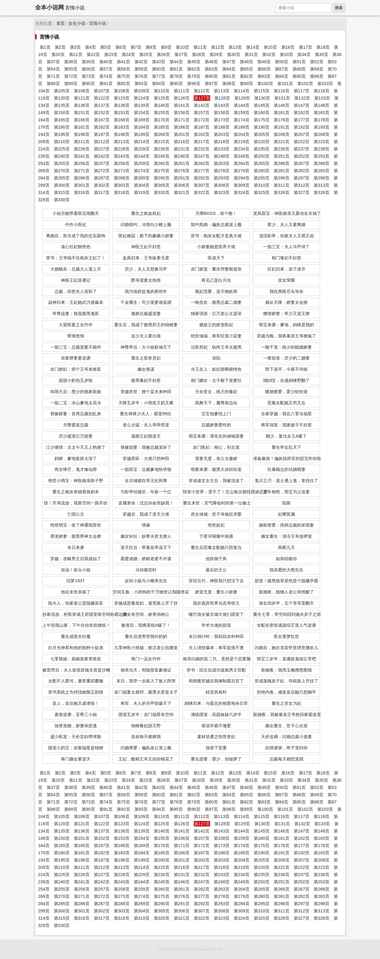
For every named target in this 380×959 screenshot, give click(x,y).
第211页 (82, 141)
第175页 (261, 119)
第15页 (270, 47)
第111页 (182, 90)
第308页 (222, 185)
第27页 (181, 54)
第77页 (158, 76)
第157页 (202, 112)
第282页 (301, 170)
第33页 (286, 54)
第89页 (71, 83)
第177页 (301, 119)
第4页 (90, 47)
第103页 (325, 83)
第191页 (281, 127)
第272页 (102, 170)
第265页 (261, 163)
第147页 (301, 105)
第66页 (264, 69)
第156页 (182, 112)
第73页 (88, 76)
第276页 (182, 170)
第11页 (200, 47)
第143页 (222, 105)
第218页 (222, 141)
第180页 (62, 127)
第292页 (202, 178)
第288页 (122, 178)
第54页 (53, 69)
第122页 (102, 98)
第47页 (229, 61)
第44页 (176, 61)
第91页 (106, 83)
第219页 (241, 141)
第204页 (241, 134)
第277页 (202, 170)
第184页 (142, 127)
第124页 (142, 98)
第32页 (269, 54)
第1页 (45, 47)
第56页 (88, 69)
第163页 (321, 112)
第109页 (142, 90)
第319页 (142, 192)
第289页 (142, 178)
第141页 (182, 105)
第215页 (162, 141)
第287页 (102, 178)
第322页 (202, 192)
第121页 (82, 98)
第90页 (88, 83)
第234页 (241, 148)
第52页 (316, 61)
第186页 (182, 127)
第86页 (316, 76)
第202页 (202, 134)
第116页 (281, 90)
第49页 (264, 61)
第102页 (305, 83)
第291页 (182, 178)
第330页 (62, 199)
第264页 (241, 163)
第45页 (193, 61)
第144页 (241, 105)
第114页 (241, 90)
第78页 (176, 76)
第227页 (102, 148)
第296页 (281, 178)
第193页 (321, 127)
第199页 (142, 134)
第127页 (202, 98)
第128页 (222, 98)
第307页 (202, 185)
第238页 (321, 148)
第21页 (75, 54)
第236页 (281, 148)
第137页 (102, 105)
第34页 (304, 54)
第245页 (162, 156)
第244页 (142, 156)
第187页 (202, 127)
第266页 (281, 163)
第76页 (141, 76)
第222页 (301, 141)
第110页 (162, 90)
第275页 (162, 170)
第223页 (321, 141)
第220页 (261, 141)
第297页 (301, 178)
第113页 (222, 90)
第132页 (302, 98)
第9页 (166, 47)
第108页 (122, 90)
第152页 (102, 112)
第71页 (53, 76)
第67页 (281, 69)
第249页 (241, 156)
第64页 (229, 69)
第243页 (122, 156)
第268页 (321, 163)
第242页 (102, 156)
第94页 (158, 83)
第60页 (158, 69)
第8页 (151, 47)
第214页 (142, 141)
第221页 (281, 141)
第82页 (246, 76)
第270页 (62, 170)
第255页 (62, 163)
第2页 (60, 47)
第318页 (122, 192)
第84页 (281, 76)
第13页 (235, 47)
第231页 (182, 148)
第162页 (301, 112)
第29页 (216, 54)
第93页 (141, 83)
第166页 (82, 119)
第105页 (62, 90)
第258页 (122, 163)
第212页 (102, 141)
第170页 (162, 119)
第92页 (123, 83)
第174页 (241, 119)
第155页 (162, 112)
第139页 (142, 105)
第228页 (122, 148)
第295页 (261, 178)
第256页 (82, 163)
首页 (60, 23)
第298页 (321, 178)
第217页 (202, 141)
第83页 (264, 76)
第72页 (71, 76)
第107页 (102, 90)
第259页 (142, 163)
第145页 (261, 105)
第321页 (182, 192)
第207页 (301, 134)
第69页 (316, 69)
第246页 (182, 156)
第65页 (246, 69)
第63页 (211, 69)
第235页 (261, 148)
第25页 (146, 54)
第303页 (122, 185)
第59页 (141, 69)
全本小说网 (49, 7)
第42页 (141, 61)
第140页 (162, 105)
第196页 (82, 134)
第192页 (301, 127)
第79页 (193, 76)
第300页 (62, 185)
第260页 (162, 163)
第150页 (62, 112)
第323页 (222, 192)
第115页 (261, 90)
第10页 (182, 47)
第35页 (321, 54)
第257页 (102, 163)
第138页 (122, 105)
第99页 (246, 83)
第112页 (202, 90)
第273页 (122, 170)
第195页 (62, 134)
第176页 (281, 119)
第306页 (182, 185)
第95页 (176, 83)
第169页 (142, 119)
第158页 (222, 112)
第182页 (102, 127)
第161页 (281, 112)
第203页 (222, 134)
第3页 (75, 47)
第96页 (193, 83)
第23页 (110, 54)
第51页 (299, 61)
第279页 (241, 170)
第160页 (261, 112)
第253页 (321, 156)
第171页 (182, 119)
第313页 (321, 185)
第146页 (281, 105)
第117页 (301, 90)
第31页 (251, 54)
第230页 (162, 148)
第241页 (82, 156)
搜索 (339, 7)
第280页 (261, 170)
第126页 (182, 98)
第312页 (301, 185)
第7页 (136, 47)
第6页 (120, 47)
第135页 (62, 105)
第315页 (62, 192)
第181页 (82, 127)
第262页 (202, 163)
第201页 (182, 134)
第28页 (198, 54)
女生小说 (76, 23)
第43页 (158, 61)
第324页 (241, 192)
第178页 (321, 119)
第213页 (122, 141)
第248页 (222, 156)
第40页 (106, 61)
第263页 (222, 163)
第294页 (241, 178)
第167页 (102, 119)
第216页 (182, 141)
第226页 (82, 148)
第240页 (62, 156)
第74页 (106, 76)
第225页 (62, 148)
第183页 (122, 127)
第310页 (261, 185)
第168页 (122, 119)
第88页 (53, 83)
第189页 (241, 127)
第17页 (305, 47)
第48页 (246, 61)
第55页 (71, 69)
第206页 (281, 134)
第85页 (299, 76)
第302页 (102, 185)
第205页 (261, 134)
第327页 (301, 192)
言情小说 (97, 23)
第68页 (299, 69)
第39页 (88, 61)
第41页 (123, 61)
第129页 (242, 98)
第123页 (122, 98)
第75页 (123, 76)
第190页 (261, 127)
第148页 (321, 105)
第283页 (321, 170)
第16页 (288, 47)
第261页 (182, 163)
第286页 (82, 178)
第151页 (82, 112)
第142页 (202, 105)
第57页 (106, 69)
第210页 (62, 141)
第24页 (128, 54)
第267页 (301, 163)
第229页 (142, 148)
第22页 (93, 54)
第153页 (122, 112)
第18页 (323, 47)
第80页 (211, 76)
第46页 (211, 61)
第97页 (211, 83)
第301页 (82, 185)
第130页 (262, 98)
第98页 (229, 83)
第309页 (241, 185)
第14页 (252, 47)
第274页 (142, 170)
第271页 (82, 170)
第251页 (281, 156)
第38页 (71, 61)
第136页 (82, 105)
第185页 (162, 127)
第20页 (58, 54)
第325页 (261, 192)
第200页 (162, 134)
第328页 (321, 192)
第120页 (62, 98)
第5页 (105, 47)
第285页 (62, 178)
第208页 (321, 134)
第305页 (162, 185)
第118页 (321, 90)
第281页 (281, 170)
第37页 (53, 61)
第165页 (62, 119)
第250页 (261, 156)
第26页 (163, 54)
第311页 (281, 185)
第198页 (122, 134)
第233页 (222, 148)
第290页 (162, 178)
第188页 (222, 127)
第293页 (222, 178)
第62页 (193, 69)
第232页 (202, 148)
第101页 (285, 83)
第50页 (281, 61)
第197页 (102, 134)
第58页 (123, 69)
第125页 (162, 98)
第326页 (281, 192)
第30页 (233, 54)
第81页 (229, 76)
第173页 (222, 119)
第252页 (301, 156)
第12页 (217, 47)
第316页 (82, 192)
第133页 (322, 98)
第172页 (202, 119)
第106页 (82, 90)
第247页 (202, 156)
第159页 (241, 112)
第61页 (176, 69)
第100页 (265, 83)
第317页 (102, 192)
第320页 (162, 192)
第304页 (142, 185)
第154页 (142, 112)
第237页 (301, 148)
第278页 (222, 170)
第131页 (282, 98)
